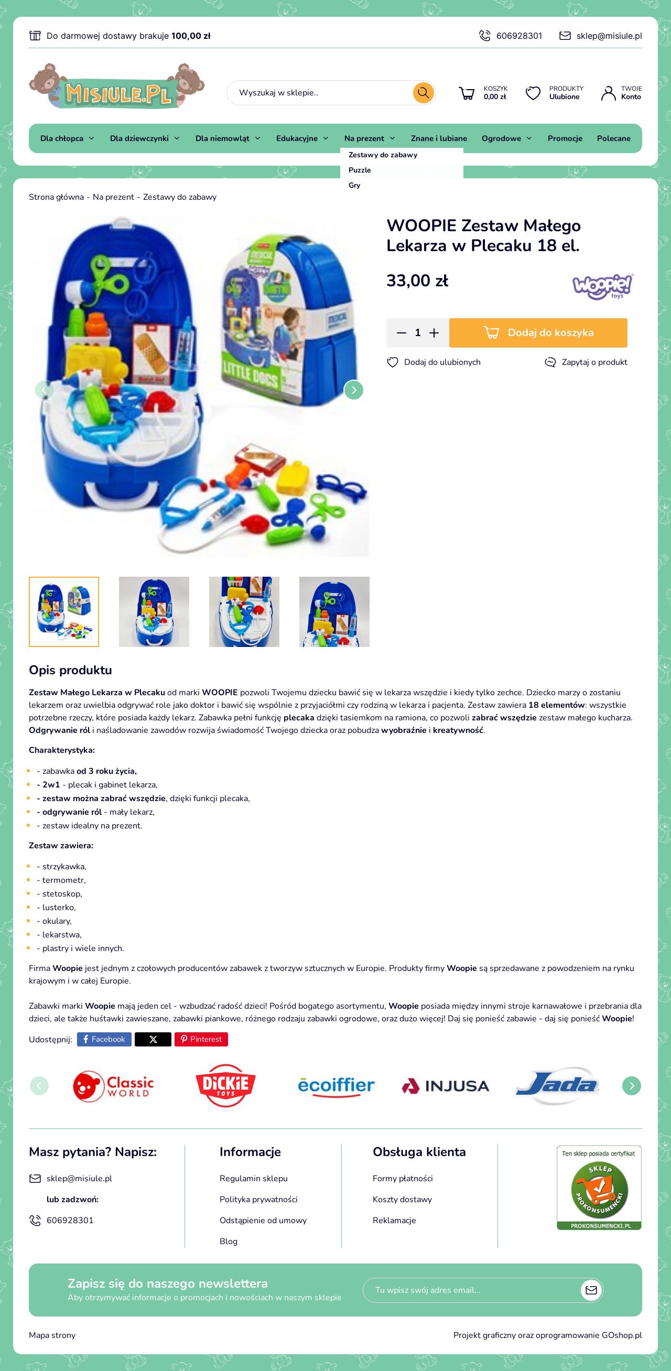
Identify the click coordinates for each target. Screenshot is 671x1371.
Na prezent (364, 138)
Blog (228, 1241)
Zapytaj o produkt (585, 362)
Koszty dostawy (402, 1199)
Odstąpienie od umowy (263, 1220)
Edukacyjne (297, 138)
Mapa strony (52, 1335)
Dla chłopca (61, 138)
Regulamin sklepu (254, 1178)
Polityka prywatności (259, 1199)
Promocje (565, 138)
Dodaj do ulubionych (433, 362)
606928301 (510, 35)
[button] (398, 333)
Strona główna (56, 197)
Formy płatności (403, 1178)
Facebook (108, 1039)
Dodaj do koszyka (551, 333)
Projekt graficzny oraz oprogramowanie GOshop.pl (547, 1335)
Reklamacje (394, 1220)
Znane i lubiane (439, 138)
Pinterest (206, 1039)
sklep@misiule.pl (600, 35)
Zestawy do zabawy (180, 197)
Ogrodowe (501, 138)
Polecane (614, 138)
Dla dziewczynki (139, 138)
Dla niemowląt (223, 138)
